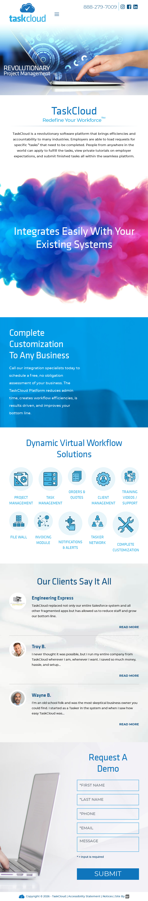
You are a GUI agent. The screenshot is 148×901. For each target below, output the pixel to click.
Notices (108, 896)
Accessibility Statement (84, 896)
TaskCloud (59, 896)
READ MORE (129, 627)
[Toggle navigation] (57, 14)
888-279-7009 (100, 7)
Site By (122, 896)
